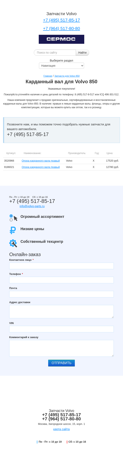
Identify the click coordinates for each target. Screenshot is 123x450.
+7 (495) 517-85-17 (61, 20)
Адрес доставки (19, 302)
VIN (11, 323)
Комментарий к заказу (23, 337)
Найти (82, 52)
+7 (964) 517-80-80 (61, 28)
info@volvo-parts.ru (32, 206)
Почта (13, 288)
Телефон (15, 274)
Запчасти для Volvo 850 (67, 76)
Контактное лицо (20, 259)
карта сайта (61, 429)
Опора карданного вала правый (41, 160)
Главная (47, 76)
